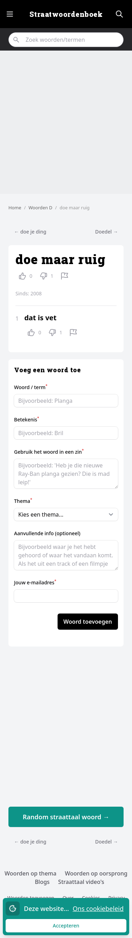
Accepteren (72, 927)
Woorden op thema (31, 873)
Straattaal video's (81, 882)
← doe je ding (30, 231)
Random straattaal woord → (66, 817)
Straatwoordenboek (66, 14)
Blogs (42, 882)
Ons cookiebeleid (98, 908)
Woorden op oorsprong (96, 873)
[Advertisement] (66, 122)
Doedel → (106, 231)
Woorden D (40, 207)
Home (14, 207)
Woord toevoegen (88, 621)
